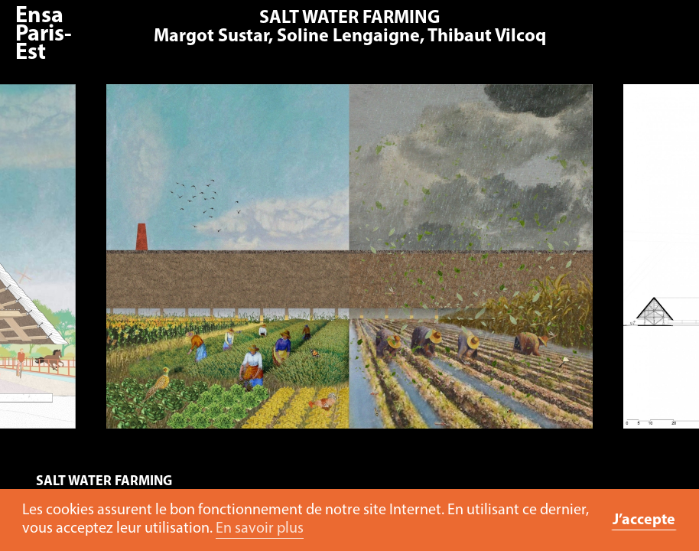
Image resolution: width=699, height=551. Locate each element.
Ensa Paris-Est (43, 35)
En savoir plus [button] (260, 528)
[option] (350, 264)
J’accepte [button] (644, 520)
